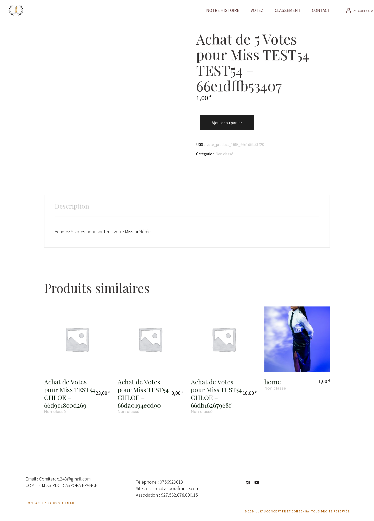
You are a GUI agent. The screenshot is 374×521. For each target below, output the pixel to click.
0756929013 (171, 482)
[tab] (72, 206)
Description (72, 206)
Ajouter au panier (227, 122)
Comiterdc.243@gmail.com (65, 479)
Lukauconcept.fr (271, 511)
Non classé (224, 153)
